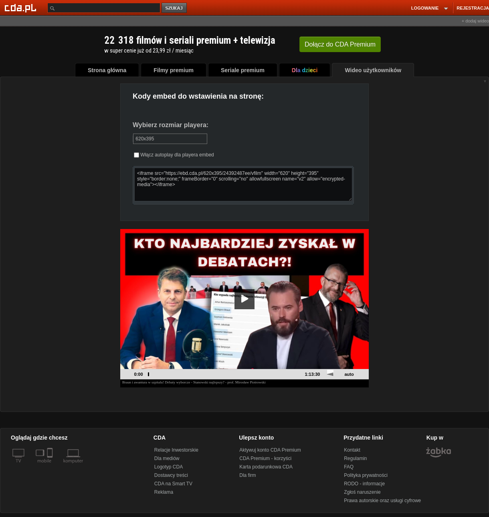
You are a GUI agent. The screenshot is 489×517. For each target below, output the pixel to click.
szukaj (175, 8)
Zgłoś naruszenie (362, 492)
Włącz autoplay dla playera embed (174, 155)
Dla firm (247, 475)
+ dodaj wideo (475, 20)
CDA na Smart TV (173, 484)
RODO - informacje (364, 484)
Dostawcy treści (171, 475)
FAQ (349, 467)
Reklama (163, 492)
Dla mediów (167, 458)
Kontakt (352, 450)
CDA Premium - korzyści (265, 458)
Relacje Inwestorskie (176, 450)
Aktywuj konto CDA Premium (270, 450)
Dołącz (340, 44)
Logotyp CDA (168, 467)
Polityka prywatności (366, 475)
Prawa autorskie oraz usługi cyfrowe (382, 500)
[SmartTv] (50, 465)
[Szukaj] (103, 8)
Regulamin (355, 458)
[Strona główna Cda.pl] (21, 7)
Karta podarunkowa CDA (266, 467)
